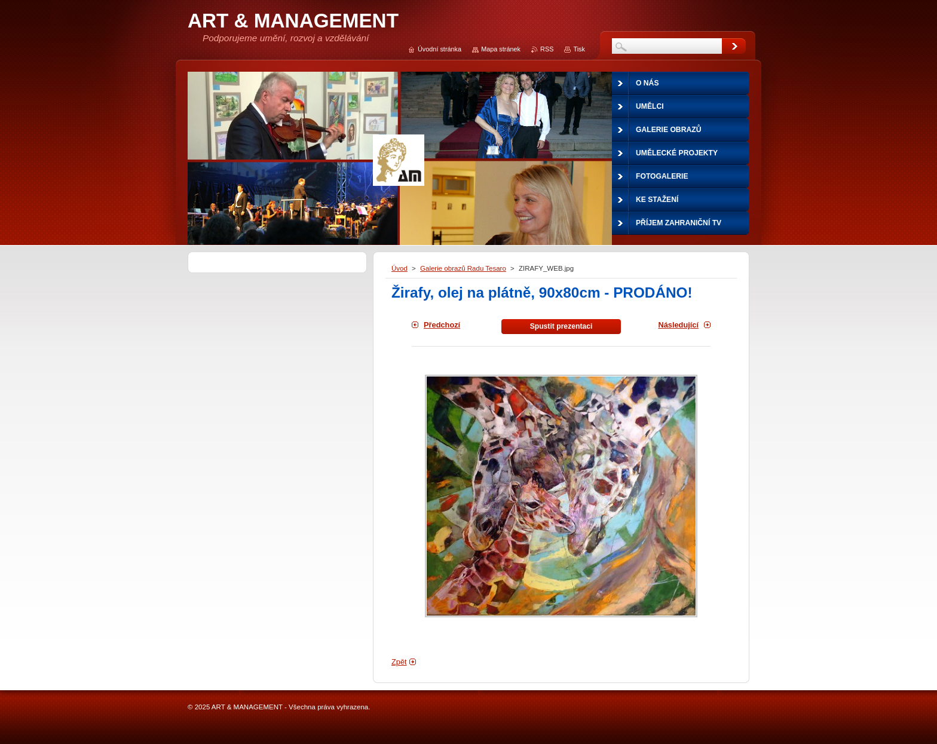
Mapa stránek (500, 49)
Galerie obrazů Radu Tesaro (463, 268)
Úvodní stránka (439, 49)
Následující (678, 324)
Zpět (399, 661)
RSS (546, 49)
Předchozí (442, 324)
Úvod (399, 268)
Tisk (579, 49)
